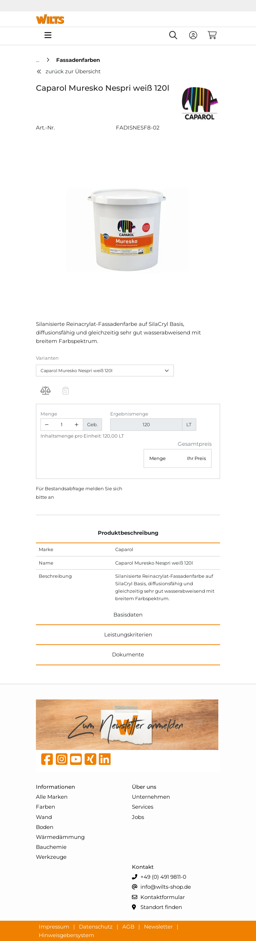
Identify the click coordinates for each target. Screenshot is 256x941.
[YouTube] (76, 761)
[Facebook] (47, 761)
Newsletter (159, 926)
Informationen (55, 786)
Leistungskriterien (128, 634)
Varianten (47, 358)
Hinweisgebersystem (66, 934)
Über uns (144, 786)
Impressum (55, 926)
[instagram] (62, 761)
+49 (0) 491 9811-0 (159, 877)
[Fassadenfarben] (78, 60)
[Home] (38, 60)
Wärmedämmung (60, 837)
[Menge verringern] (47, 424)
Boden (44, 827)
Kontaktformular (158, 897)
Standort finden (157, 907)
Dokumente (128, 654)
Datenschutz (96, 926)
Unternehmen (151, 796)
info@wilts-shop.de (161, 887)
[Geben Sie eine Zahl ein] (62, 424)
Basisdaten (128, 614)
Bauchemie (51, 847)
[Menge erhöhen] (77, 424)
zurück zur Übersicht (68, 71)
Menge (49, 414)
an (51, 497)
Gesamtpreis (195, 443)
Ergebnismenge (129, 414)
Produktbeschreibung (128, 532)
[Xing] (90, 761)
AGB (129, 926)
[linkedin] (105, 761)
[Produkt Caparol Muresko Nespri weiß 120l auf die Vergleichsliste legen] (45, 392)
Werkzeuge (51, 856)
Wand (44, 817)
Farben (45, 806)
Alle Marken (52, 796)
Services (142, 806)
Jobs (138, 817)
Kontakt (143, 866)
